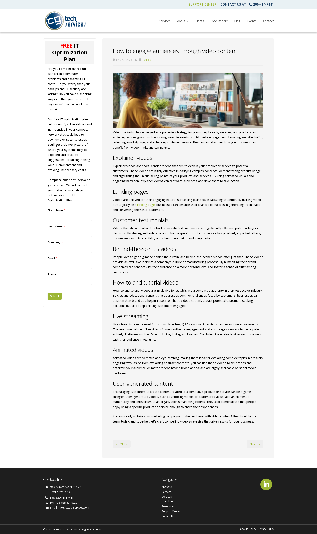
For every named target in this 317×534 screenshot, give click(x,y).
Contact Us (168, 516)
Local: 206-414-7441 (59, 497)
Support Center (202, 4)
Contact (268, 21)
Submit (54, 296)
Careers (166, 492)
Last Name (56, 226)
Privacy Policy (266, 529)
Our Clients (168, 501)
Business (147, 60)
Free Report (219, 21)
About (182, 21)
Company (55, 242)
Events (252, 21)
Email (52, 258)
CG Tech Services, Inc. (65, 529)
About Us (167, 487)
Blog (237, 21)
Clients (199, 21)
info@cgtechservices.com (73, 507)
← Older (122, 444)
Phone (52, 274)
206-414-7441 (263, 4)
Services (165, 21)
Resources (168, 506)
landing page (146, 205)
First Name (56, 210)
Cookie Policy (248, 529)
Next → (255, 444)
